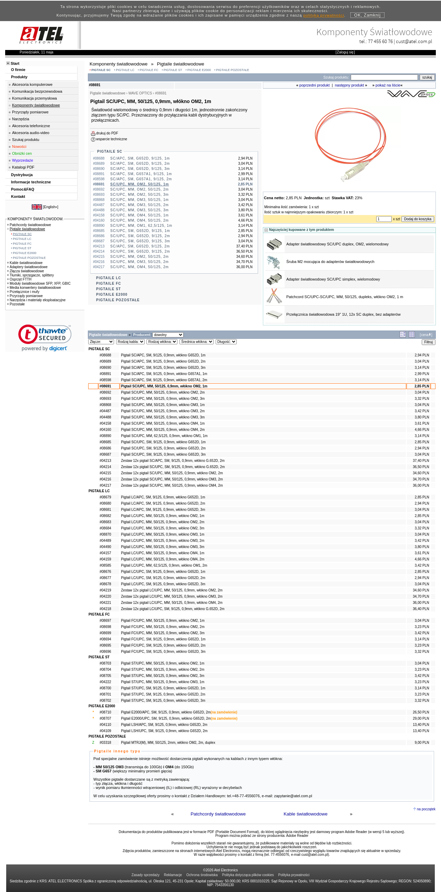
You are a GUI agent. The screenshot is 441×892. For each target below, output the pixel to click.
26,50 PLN (421, 712)
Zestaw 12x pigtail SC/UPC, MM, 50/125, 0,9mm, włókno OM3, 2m (172, 479)
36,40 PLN (421, 609)
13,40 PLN (421, 725)
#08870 (105, 534)
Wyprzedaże (22, 160)
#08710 (105, 712)
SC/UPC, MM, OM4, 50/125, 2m (139, 220)
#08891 (105, 374)
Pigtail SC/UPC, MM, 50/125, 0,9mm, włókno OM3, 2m (163, 411)
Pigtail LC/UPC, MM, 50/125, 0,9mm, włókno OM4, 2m (162, 559)
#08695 (105, 645)
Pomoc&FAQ (22, 189)
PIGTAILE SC (101, 70)
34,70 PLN (421, 479)
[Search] (384, 77)
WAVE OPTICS (140, 93)
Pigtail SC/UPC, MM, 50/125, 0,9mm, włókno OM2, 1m (164, 386)
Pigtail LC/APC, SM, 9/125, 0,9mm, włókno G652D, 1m (163, 497)
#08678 (105, 584)
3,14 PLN (422, 367)
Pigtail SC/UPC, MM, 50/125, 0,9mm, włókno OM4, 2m (163, 430)
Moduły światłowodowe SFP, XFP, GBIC (39, 283)
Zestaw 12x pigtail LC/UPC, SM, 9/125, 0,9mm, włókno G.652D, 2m (172, 609)
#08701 (105, 694)
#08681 (105, 509)
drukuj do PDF (107, 133)
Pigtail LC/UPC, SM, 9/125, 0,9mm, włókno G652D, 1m (163, 572)
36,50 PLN (421, 467)
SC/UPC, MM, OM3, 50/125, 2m (139, 205)
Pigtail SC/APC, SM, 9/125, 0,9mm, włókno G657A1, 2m (164, 380)
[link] (45, 338)
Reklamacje (173, 875)
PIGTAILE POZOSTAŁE (232, 70)
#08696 (105, 651)
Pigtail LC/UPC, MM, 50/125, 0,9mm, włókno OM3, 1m (162, 534)
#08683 (105, 522)
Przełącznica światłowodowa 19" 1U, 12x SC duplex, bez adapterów (343, 314)
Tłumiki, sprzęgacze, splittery (30, 275)
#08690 (105, 367)
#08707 (105, 718)
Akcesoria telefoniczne (31, 126)
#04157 (105, 553)
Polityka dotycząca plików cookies (248, 875)
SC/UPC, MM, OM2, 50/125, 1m (139, 184)
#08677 (105, 578)
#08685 (105, 442)
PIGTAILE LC (125, 70)
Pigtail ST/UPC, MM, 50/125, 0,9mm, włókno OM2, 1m (162, 663)
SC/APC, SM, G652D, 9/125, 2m (140, 163)
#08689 (105, 361)
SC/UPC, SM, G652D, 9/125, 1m (140, 231)
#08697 (105, 620)
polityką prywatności (324, 15)
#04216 (105, 479)
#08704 (105, 669)
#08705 (105, 676)
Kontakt (18, 196)
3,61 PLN (422, 423)
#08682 (105, 516)
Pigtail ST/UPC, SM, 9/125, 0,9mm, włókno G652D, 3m (163, 700)
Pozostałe (16, 304)
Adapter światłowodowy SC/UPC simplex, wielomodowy (333, 279)
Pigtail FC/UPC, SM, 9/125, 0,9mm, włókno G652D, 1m (163, 639)
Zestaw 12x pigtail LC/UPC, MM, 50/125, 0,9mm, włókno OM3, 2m (172, 596)
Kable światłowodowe (305, 814)
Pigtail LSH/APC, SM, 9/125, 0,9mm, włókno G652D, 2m (164, 725)
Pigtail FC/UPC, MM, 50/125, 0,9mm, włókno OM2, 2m (162, 627)
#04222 (105, 682)
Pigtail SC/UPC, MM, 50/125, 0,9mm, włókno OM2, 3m (163, 399)
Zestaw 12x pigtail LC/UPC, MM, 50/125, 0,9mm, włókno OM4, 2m (172, 603)
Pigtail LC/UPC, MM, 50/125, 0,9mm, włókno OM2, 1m (162, 516)
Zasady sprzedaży (146, 875)
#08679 (105, 497)
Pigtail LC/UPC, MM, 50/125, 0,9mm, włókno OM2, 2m (162, 522)
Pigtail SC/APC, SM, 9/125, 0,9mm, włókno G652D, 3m (163, 367)
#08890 (105, 436)
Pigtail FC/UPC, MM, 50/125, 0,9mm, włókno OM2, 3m (162, 633)
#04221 (105, 603)
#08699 (105, 633)
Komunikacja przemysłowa (34, 98)
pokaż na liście (388, 85)
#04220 (105, 596)
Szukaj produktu (25, 140)
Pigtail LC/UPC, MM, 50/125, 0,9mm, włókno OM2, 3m (162, 528)
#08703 (105, 663)
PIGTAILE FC (149, 70)
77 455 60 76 (380, 41)
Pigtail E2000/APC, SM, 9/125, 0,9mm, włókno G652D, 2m (166, 712)
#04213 (105, 461)
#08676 (105, 572)
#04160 (105, 430)
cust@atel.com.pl (414, 41)
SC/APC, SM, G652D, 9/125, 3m (140, 169)
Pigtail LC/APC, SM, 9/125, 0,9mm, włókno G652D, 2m (163, 503)
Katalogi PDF (23, 167)
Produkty (19, 77)
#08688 (105, 355)
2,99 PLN (422, 374)
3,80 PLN (422, 417)
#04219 (105, 590)
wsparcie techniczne (111, 139)
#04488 (105, 417)
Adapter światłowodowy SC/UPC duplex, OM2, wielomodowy (337, 244)
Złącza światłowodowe (25, 271)
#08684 (105, 528)
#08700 (105, 688)
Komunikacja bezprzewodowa (37, 91)
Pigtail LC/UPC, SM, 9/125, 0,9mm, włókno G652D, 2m (163, 578)
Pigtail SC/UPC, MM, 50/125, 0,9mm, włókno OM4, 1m (163, 423)
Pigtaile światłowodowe (26, 229)
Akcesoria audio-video (30, 133)
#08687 (105, 454)
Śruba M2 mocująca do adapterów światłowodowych (330, 262)
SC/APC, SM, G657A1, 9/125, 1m (141, 174)
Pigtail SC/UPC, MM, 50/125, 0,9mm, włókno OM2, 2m (163, 392)
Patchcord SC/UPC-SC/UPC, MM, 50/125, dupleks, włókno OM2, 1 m (344, 297)
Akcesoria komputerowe (32, 84)
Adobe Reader (297, 836)
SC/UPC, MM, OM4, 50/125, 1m (139, 215)
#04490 (105, 547)
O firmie (18, 70)
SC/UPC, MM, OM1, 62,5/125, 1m (141, 225)
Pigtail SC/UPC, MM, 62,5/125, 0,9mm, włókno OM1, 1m (164, 436)
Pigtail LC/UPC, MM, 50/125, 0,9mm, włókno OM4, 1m (162, 553)
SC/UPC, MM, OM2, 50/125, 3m (139, 194)
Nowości (19, 146)
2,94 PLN (422, 355)
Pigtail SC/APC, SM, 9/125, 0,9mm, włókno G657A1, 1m (164, 374)
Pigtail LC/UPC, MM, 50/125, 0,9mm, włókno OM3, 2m (162, 541)
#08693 (105, 399)
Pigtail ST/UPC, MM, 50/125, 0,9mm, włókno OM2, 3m (162, 676)
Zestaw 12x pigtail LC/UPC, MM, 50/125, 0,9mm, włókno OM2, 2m (172, 590)
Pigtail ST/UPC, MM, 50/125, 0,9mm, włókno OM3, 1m (162, 682)
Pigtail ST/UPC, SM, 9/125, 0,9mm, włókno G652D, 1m (163, 688)
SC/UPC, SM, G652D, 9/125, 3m (140, 241)
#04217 (105, 485)
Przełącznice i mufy (23, 292)
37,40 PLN (421, 461)
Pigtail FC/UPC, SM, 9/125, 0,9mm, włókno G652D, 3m (163, 651)
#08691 (105, 386)
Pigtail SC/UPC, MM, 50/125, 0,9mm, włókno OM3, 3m (163, 417)
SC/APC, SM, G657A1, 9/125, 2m (141, 179)
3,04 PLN (422, 361)
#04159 (105, 559)
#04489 (105, 541)
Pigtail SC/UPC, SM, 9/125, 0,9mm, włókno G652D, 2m (163, 448)
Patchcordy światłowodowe (218, 814)
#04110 (105, 725)
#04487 (105, 411)
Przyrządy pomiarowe (30, 112)
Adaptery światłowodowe (27, 267)
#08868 (105, 405)
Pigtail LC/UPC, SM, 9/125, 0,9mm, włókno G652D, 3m (163, 584)
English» (50, 207)
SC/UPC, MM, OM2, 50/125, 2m (139, 189)
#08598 (105, 380)
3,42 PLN (422, 411)
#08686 (105, 448)
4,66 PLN (422, 430)
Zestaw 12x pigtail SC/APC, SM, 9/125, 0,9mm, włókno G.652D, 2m (173, 461)
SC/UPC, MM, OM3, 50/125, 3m (139, 210)
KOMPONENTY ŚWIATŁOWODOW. (35, 219)
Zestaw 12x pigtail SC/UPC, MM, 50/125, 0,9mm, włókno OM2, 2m (172, 473)
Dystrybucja (22, 175)
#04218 (105, 609)
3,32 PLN (422, 399)
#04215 (105, 473)
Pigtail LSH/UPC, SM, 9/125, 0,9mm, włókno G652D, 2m (164, 731)
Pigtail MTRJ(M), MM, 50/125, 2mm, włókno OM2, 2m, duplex (168, 742)
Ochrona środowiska (202, 875)
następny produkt (349, 85)
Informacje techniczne (31, 182)
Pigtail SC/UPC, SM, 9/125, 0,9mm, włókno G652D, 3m (163, 454)
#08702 (105, 700)
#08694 (105, 639)
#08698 (105, 627)
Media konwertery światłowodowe (34, 288)
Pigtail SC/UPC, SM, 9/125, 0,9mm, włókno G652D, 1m (163, 442)
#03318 (105, 742)
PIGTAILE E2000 (199, 70)
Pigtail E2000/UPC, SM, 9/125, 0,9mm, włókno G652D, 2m (166, 718)
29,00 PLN (421, 718)
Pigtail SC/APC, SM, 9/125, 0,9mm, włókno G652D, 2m (163, 361)
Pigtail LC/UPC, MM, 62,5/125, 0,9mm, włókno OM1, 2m (164, 565)
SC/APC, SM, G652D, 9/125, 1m (140, 158)
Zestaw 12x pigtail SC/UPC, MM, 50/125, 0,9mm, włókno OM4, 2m (172, 485)
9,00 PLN (422, 742)
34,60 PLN (421, 473)
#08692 (105, 392)
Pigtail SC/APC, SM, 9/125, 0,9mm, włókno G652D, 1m (163, 355)
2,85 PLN (421, 386)
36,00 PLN (421, 485)
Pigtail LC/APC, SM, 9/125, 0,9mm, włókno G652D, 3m (163, 509)
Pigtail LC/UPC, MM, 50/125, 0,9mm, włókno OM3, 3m (162, 547)
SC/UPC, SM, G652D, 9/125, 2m (140, 236)
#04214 (105, 467)
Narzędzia (20, 119)
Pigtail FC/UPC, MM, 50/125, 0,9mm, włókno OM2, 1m (162, 620)
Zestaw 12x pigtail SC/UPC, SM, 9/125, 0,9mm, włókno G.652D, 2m (173, 467)
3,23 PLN (422, 627)
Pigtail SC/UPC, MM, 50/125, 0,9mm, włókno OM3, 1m (163, 405)
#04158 (105, 423)
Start (15, 63)
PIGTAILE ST (173, 70)
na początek (426, 809)
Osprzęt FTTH (19, 279)
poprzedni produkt (314, 85)
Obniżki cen (22, 153)
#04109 (105, 731)
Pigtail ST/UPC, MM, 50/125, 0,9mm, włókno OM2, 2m (162, 669)
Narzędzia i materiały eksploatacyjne (36, 300)
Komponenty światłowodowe (36, 105)
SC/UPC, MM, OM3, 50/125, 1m (139, 200)
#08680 (105, 503)
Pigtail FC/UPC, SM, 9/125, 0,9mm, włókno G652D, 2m (163, 645)
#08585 (105, 565)
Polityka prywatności (294, 875)
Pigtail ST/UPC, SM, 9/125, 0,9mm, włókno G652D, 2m (163, 694)
